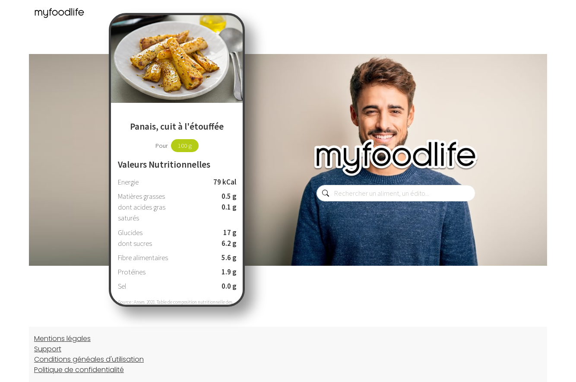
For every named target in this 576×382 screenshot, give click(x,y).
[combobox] (395, 193)
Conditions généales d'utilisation (89, 359)
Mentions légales (62, 339)
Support (47, 349)
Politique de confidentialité (79, 370)
